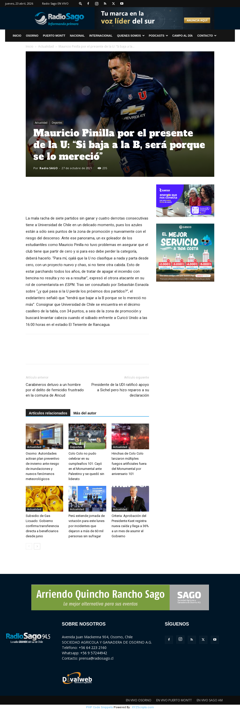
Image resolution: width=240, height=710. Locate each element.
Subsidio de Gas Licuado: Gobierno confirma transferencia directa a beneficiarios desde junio (42, 526)
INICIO (17, 35)
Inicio (29, 46)
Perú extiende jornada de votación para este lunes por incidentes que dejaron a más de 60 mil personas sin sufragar (87, 526)
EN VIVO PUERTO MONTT (174, 700)
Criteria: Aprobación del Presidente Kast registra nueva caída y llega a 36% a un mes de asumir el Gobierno (130, 526)
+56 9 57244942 (93, 652)
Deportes (57, 122)
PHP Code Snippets (99, 707)
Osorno (32, 35)
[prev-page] (29, 546)
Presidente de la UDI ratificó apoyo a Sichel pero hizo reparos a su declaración (120, 390)
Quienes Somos (131, 35)
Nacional (77, 35)
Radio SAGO (48, 168)
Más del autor (84, 413)
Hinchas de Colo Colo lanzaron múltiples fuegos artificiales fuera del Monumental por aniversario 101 (129, 464)
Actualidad (46, 46)
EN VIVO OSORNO (138, 700)
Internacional (100, 35)
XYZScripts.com (143, 707)
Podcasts (158, 35)
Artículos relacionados (48, 413)
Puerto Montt (54, 35)
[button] (80, 3)
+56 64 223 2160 (92, 647)
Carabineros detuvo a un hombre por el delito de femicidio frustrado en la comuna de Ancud (55, 390)
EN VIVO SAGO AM (210, 700)
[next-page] (37, 546)
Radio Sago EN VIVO (55, 3)
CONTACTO (207, 35)
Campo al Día (182, 35)
